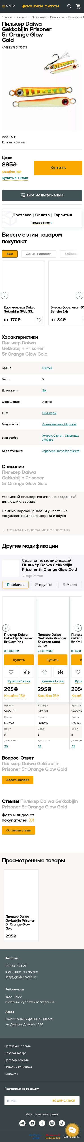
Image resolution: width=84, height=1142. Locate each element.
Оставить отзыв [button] (18, 830)
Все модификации (42, 195)
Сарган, (59, 435)
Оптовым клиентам (18, 1067)
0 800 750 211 (16, 966)
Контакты (11, 1074)
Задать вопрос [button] (17, 780)
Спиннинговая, (53, 424)
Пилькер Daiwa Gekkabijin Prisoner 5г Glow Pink (18, 638)
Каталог (22, 17)
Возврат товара (15, 1053)
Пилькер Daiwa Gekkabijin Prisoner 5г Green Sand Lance (52, 640)
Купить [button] (58, 167)
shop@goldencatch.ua (20, 977)
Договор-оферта (16, 1060)
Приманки (39, 17)
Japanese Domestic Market (61, 451)
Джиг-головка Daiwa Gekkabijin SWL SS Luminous (19, 311)
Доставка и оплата (17, 1046)
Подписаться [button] (63, 1100)
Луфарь (47, 439)
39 (44, 390)
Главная (7, 17)
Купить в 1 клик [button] (15, 178)
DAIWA (47, 368)
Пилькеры (57, 17)
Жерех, (47, 435)
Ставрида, (72, 435)
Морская (70, 424)
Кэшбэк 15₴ (12, 172)
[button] (4, 295)
